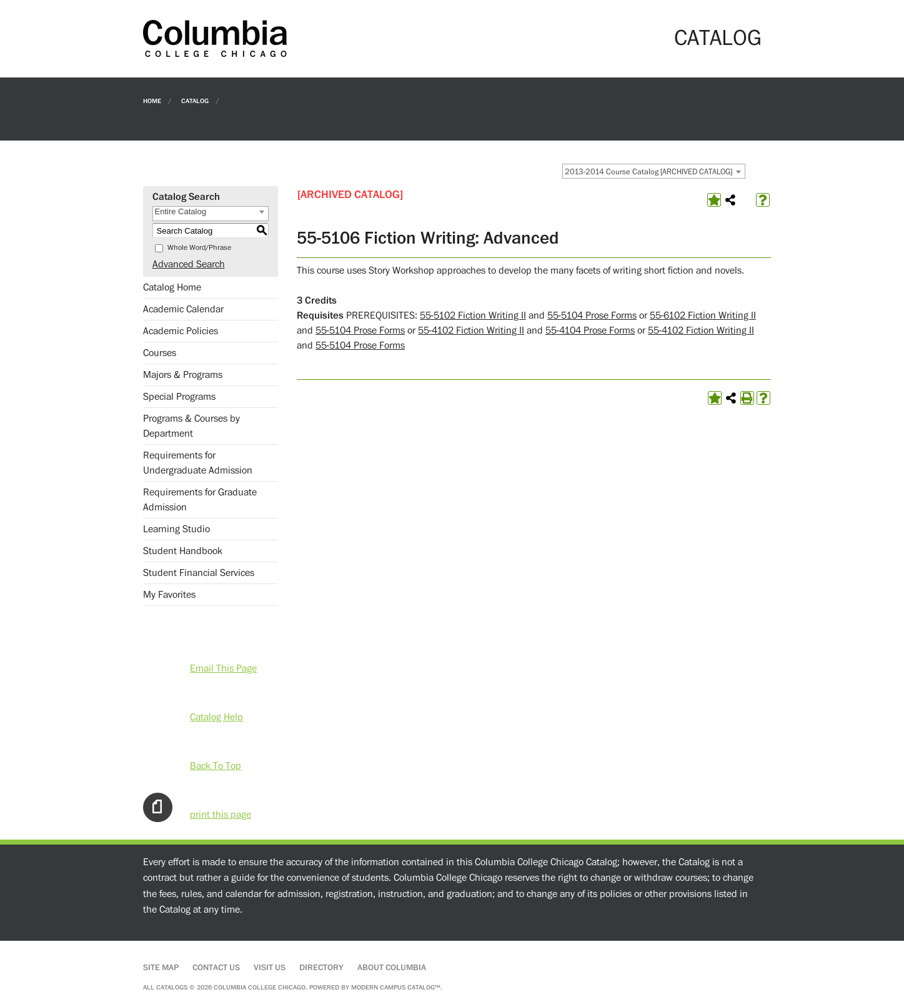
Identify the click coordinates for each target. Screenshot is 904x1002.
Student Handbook (182, 551)
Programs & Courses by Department (191, 426)
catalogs (171, 987)
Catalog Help (216, 717)
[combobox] (653, 171)
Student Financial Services (198, 573)
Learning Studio (176, 529)
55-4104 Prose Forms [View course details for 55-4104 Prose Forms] (590, 330)
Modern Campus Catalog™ (395, 987)
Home (152, 100)
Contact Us (216, 967)
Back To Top (215, 766)
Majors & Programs (182, 375)
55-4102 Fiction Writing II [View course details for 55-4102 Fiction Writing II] (471, 330)
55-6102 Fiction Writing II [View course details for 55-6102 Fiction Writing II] (703, 315)
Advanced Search (188, 264)
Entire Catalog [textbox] (180, 211)
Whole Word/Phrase (199, 247)
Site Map (161, 967)
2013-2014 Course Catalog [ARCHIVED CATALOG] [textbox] (648, 172)
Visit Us (270, 967)
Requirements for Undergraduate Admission (197, 463)
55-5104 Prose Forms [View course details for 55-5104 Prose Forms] (592, 315)
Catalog (195, 100)
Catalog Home (172, 287)
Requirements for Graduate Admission (200, 499)
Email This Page (223, 668)
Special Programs (179, 396)
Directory (321, 967)
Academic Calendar (183, 309)
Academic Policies (180, 331)
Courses (159, 353)
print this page (220, 814)
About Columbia (391, 967)
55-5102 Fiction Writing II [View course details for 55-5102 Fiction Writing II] (473, 315)
